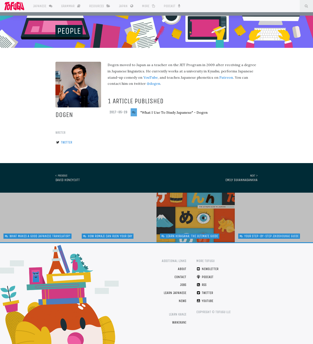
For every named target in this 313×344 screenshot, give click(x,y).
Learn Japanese (175, 293)
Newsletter (207, 269)
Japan (126, 6)
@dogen (153, 83)
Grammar (70, 6)
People (69, 31)
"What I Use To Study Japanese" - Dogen (174, 112)
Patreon (226, 77)
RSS (201, 285)
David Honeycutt (67, 178)
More (148, 6)
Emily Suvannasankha (241, 178)
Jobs (183, 285)
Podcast (171, 5)
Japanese (42, 6)
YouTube (150, 77)
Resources (99, 6)
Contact (180, 277)
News (182, 301)
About (182, 269)
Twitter (66, 142)
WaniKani (179, 322)
